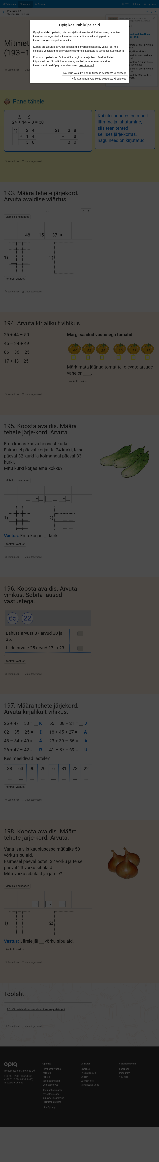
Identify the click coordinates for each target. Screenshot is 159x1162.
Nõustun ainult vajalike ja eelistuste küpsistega (99, 78)
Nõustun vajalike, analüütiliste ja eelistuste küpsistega (95, 73)
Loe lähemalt (86, 65)
